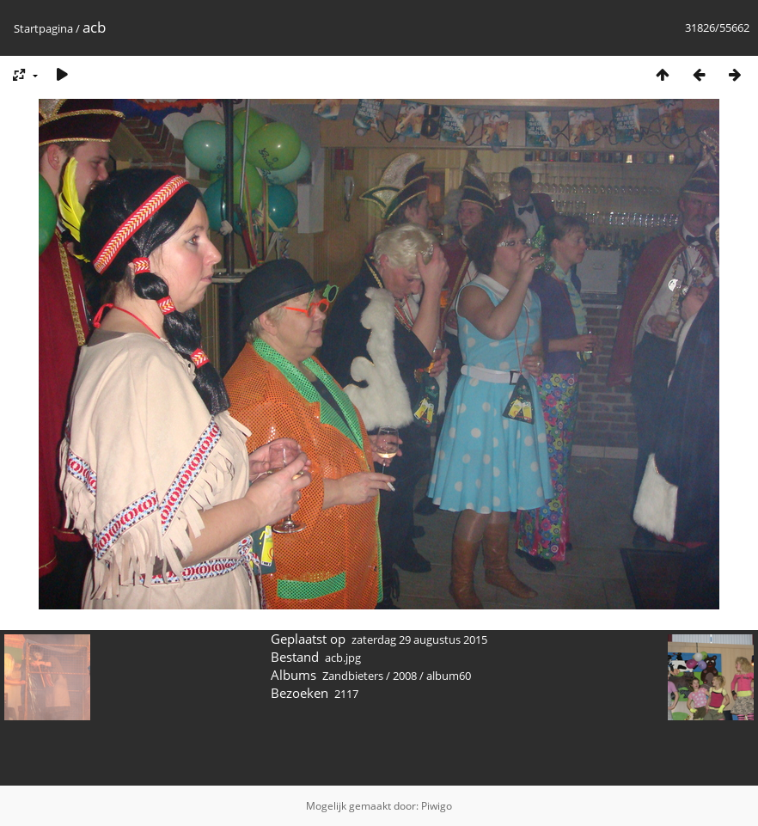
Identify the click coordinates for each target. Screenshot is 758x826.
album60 (448, 675)
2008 (405, 675)
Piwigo (436, 805)
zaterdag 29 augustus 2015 (419, 639)
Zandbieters (352, 675)
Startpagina (43, 28)
